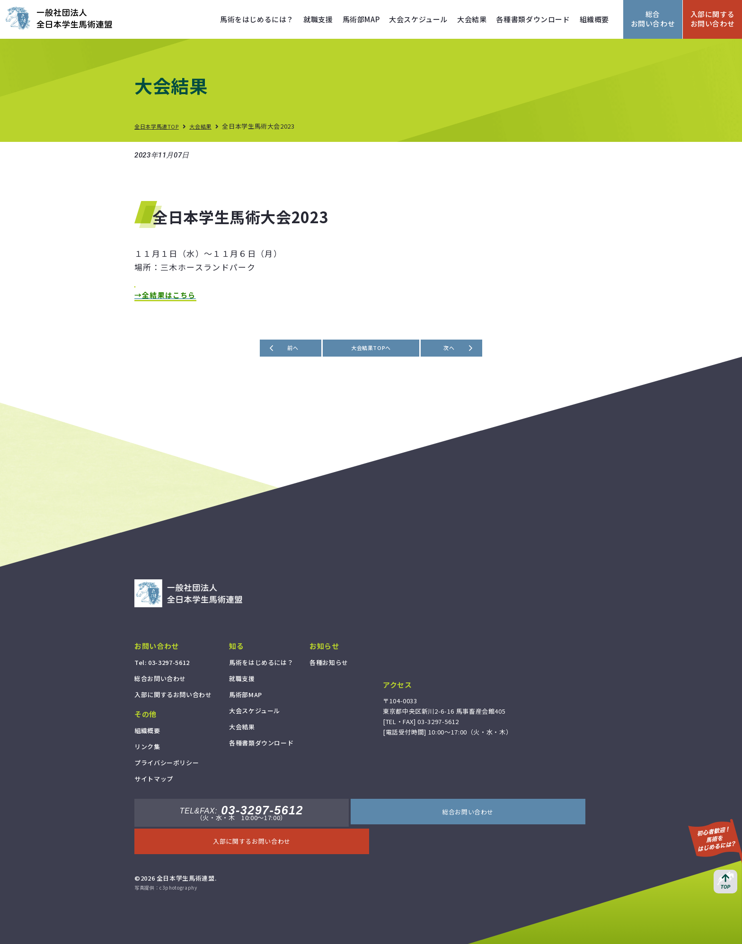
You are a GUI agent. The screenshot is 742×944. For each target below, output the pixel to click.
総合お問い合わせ (653, 18)
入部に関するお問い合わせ (712, 18)
